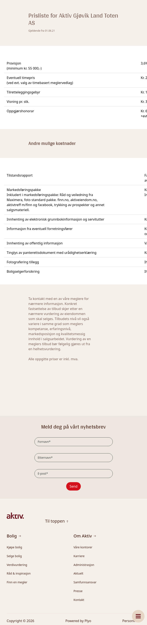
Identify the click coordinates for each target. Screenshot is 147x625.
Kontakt (79, 600)
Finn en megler (17, 582)
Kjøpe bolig (14, 547)
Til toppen (56, 521)
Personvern (131, 621)
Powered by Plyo (78, 621)
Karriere (79, 556)
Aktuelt (78, 573)
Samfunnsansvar (85, 582)
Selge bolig (14, 556)
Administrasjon (84, 565)
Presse (78, 591)
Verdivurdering (17, 565)
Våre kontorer (83, 547)
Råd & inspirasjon (19, 573)
